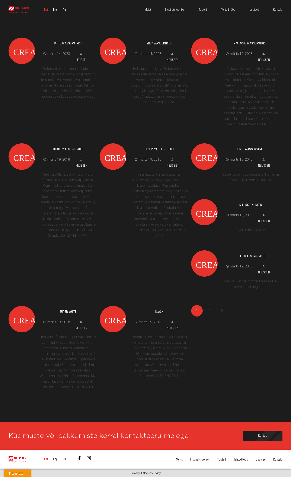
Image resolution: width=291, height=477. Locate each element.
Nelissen (81, 60)
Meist (179, 459)
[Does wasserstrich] (235, 249)
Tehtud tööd (241, 459)
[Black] (144, 305)
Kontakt (277, 459)
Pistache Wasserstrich (250, 43)
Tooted (221, 459)
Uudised (261, 459)
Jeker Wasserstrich (159, 149)
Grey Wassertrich (159, 43)
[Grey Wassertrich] (144, 37)
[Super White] (53, 305)
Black (159, 311)
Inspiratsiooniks (200, 459)
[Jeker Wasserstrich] (144, 142)
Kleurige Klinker (250, 205)
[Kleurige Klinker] (235, 198)
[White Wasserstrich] (53, 37)
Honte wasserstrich (250, 149)
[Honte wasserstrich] (235, 142)
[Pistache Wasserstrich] (235, 37)
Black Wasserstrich (68, 149)
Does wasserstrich (250, 256)
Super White (68, 311)
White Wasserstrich (68, 43)
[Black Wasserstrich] (53, 142)
